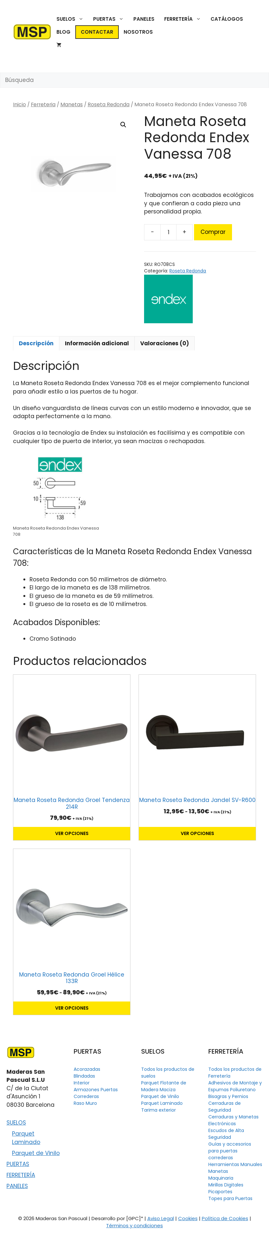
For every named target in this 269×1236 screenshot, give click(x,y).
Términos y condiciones (134, 1225)
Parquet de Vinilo (36, 1153)
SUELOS (72, 19)
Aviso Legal (160, 1218)
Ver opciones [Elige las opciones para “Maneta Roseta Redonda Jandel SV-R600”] (197, 833)
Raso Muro (85, 1103)
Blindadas (84, 1076)
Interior (82, 1083)
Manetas (71, 104)
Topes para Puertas (230, 1198)
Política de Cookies (225, 1218)
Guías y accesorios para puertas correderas (229, 1151)
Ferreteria (43, 104)
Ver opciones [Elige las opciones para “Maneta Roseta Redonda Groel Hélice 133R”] (72, 1008)
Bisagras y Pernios (228, 1096)
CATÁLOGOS (227, 19)
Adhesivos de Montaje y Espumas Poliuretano (235, 1086)
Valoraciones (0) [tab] (164, 343)
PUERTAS (110, 19)
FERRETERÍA (185, 19)
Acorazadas (87, 1069)
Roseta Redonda (108, 104)
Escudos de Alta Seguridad (226, 1133)
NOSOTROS (138, 32)
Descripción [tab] (36, 343)
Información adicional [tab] (97, 343)
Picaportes (220, 1191)
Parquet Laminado (26, 1138)
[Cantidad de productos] (168, 232)
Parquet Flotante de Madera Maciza (163, 1086)
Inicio (19, 104)
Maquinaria (220, 1178)
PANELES (143, 19)
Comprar (213, 232)
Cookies (188, 1218)
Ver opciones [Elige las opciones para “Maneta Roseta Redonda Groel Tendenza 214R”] (72, 833)
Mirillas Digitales (225, 1185)
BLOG (63, 32)
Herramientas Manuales (235, 1164)
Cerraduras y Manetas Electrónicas (233, 1120)
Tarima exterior (158, 1110)
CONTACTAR (97, 32)
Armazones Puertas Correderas (96, 1093)
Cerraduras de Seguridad (224, 1106)
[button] (123, 125)
